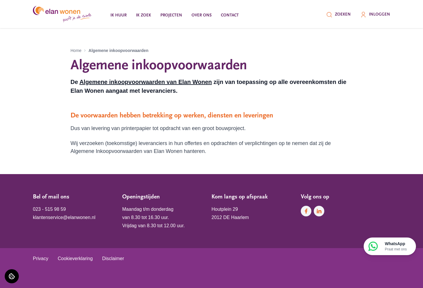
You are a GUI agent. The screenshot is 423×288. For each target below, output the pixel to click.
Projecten (171, 15)
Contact (230, 15)
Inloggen (375, 14)
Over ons (202, 15)
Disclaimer (113, 258)
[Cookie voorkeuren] (12, 276)
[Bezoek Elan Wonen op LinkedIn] (319, 211)
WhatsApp (396, 246)
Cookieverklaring (75, 258)
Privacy (40, 258)
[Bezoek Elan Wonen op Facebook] (306, 211)
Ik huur (118, 15)
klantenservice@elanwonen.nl (64, 217)
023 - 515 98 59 (49, 209)
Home (75, 50)
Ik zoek (143, 15)
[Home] (62, 14)
